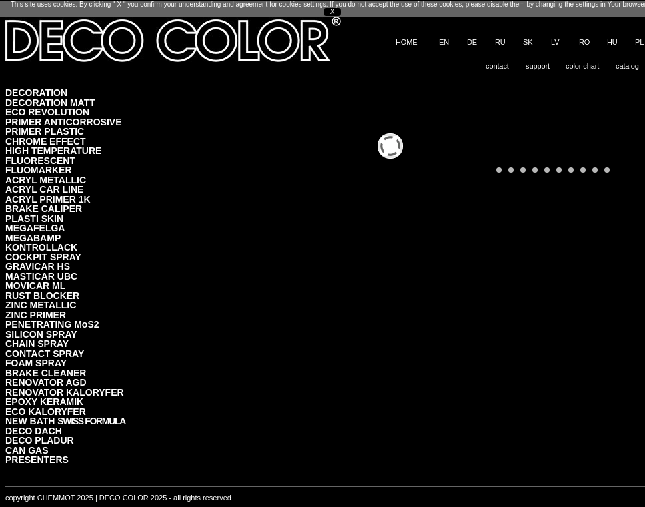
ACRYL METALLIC (45, 180)
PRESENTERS (37, 459)
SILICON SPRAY (41, 334)
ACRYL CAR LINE (44, 189)
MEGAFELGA (35, 228)
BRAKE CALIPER (43, 208)
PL (639, 42)
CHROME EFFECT (45, 141)
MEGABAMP (33, 238)
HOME (407, 42)
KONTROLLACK (41, 247)
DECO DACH (33, 431)
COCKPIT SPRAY (43, 257)
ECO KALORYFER (45, 411)
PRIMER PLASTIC (44, 131)
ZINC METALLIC (40, 305)
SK (527, 42)
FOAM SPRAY (36, 363)
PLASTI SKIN (34, 218)
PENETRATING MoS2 (52, 324)
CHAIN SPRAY (37, 343)
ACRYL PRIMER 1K (48, 199)
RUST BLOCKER (42, 295)
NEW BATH (65, 421)
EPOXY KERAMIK (44, 401)
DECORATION (36, 92)
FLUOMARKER (38, 170)
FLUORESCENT (40, 160)
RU (500, 42)
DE (472, 42)
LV (555, 42)
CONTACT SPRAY (44, 353)
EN (444, 42)
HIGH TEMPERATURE (53, 150)
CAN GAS (27, 450)
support (538, 66)
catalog (627, 66)
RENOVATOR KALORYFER (64, 392)
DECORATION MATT (50, 102)
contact (497, 66)
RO (584, 42)
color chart (582, 66)
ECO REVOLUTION (47, 112)
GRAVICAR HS (37, 266)
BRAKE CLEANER (45, 373)
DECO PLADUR (39, 440)
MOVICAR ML (35, 285)
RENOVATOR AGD (46, 382)
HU (612, 42)
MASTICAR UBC (41, 276)
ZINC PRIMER (35, 315)
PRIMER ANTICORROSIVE (63, 122)
